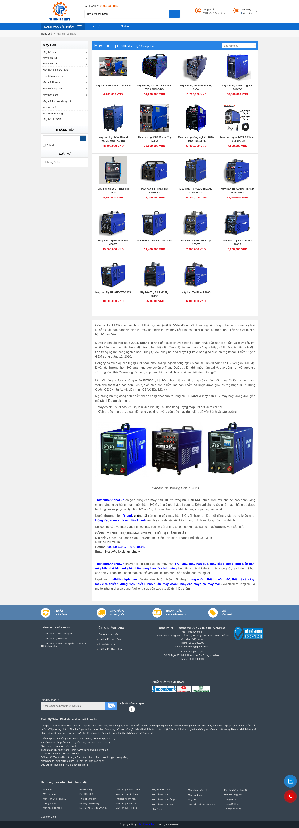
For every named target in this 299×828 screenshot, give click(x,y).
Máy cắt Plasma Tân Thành (93, 808)
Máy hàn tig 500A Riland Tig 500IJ (154, 139)
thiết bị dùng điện (122, 584)
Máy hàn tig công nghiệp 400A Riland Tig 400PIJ (196, 139)
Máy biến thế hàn (52, 88)
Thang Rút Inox (232, 804)
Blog (53, 816)
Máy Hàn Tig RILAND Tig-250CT (196, 242)
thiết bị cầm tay (243, 579)
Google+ (45, 816)
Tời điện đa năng (232, 808)
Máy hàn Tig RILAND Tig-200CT (237, 242)
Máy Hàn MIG (50, 63)
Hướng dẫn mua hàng (110, 639)
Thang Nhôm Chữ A (234, 799)
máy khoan (171, 584)
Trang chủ (46, 33)
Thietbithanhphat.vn (109, 500)
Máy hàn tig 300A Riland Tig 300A (196, 87)
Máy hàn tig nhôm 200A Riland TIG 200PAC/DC (154, 87)
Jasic (125, 520)
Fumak (114, 520)
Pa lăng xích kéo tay (89, 803)
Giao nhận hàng (107, 644)
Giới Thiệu (124, 26)
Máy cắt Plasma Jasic (163, 804)
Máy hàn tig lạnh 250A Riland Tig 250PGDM (237, 139)
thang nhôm (196, 579)
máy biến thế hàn (107, 568)
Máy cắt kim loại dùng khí (57, 101)
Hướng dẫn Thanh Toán (111, 649)
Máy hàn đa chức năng (55, 69)
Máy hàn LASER (52, 119)
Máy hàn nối (50, 107)
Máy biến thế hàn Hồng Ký (201, 804)
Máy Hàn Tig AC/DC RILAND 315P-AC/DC (195, 190)
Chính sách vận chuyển (55, 638)
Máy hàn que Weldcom (127, 803)
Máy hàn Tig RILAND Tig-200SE (154, 294)
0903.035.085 (109, 6)
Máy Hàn (47, 789)
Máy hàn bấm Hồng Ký (235, 790)
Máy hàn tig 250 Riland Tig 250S (113, 190)
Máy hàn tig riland (66, 33)
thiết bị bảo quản (149, 584)
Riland (127, 515)
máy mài (214, 584)
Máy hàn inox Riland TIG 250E (113, 85)
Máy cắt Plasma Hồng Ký (164, 799)
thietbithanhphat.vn (123, 579)
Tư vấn (97, 26)
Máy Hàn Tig (50, 57)
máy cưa (101, 584)
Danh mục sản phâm (63, 26)
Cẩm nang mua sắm (109, 634)
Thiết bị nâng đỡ (87, 798)
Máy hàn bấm (50, 95)
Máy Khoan (157, 809)
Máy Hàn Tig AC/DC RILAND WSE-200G (237, 190)
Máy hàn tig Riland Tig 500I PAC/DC (237, 87)
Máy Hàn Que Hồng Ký (54, 798)
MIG (184, 563)
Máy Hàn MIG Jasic (161, 789)
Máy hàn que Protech (126, 807)
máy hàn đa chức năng (160, 568)
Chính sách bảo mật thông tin (57, 633)
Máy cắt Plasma (51, 82)
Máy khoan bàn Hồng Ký (200, 790)
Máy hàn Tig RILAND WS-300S (113, 292)
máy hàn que (198, 563)
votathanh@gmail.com (195, 646)
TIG (177, 563)
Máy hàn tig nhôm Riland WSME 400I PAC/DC (113, 139)
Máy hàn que (50, 52)
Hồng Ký (101, 520)
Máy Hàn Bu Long (53, 113)
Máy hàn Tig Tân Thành (127, 794)
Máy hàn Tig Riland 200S (196, 292)
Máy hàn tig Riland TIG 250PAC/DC (154, 190)
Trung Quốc (51, 162)
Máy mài (192, 799)
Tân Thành (138, 520)
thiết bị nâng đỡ (218, 579)
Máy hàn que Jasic (52, 807)
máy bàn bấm (132, 568)
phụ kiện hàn (244, 563)
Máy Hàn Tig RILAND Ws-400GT (113, 242)
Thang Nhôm (49, 803)
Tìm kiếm (174, 14)
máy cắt (186, 584)
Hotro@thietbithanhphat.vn (123, 551)
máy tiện (199, 584)
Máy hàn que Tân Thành (128, 789)
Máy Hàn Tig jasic (233, 794)
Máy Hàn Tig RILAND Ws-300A (155, 240)
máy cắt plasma (221, 563)
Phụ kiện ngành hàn (54, 76)
